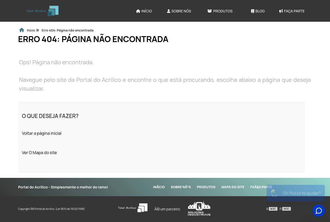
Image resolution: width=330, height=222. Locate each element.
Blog (258, 11)
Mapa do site (232, 187)
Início (144, 11)
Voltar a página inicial (41, 133)
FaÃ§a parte (261, 187)
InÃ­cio (159, 187)
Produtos (220, 11)
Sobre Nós (179, 11)
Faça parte (292, 11)
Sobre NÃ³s (181, 187)
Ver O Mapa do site (39, 152)
